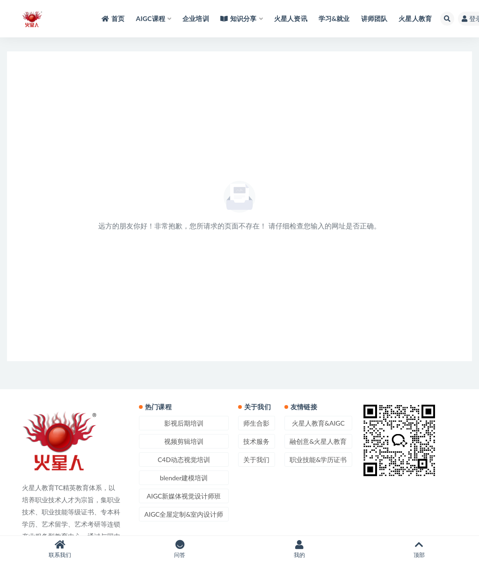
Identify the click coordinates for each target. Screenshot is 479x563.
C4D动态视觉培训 (184, 459)
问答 (180, 549)
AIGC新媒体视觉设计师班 (183, 496)
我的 (299, 549)
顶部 (419, 549)
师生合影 (256, 423)
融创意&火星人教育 (318, 441)
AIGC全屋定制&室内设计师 (184, 514)
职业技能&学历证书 (318, 459)
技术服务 (256, 441)
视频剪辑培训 (183, 441)
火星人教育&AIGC (318, 423)
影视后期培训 (183, 423)
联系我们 (60, 549)
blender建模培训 (184, 478)
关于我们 (256, 459)
